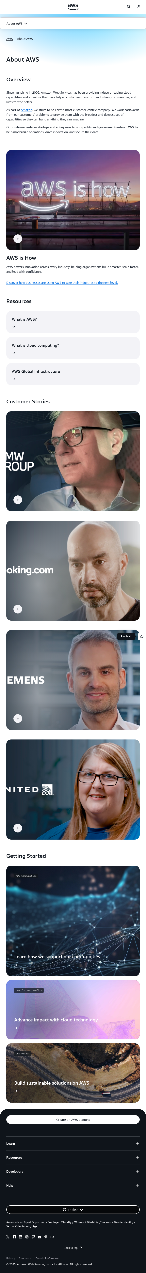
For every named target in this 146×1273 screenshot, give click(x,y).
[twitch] (33, 1237)
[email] (52, 1237)
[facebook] (14, 1237)
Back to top (73, 1248)
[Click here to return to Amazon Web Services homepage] (73, 7)
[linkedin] (20, 1237)
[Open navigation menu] (6, 7)
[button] (73, 23)
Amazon (26, 110)
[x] (7, 1237)
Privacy (10, 1258)
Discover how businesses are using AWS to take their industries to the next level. (62, 283)
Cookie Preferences (47, 1258)
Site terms (25, 1258)
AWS (9, 39)
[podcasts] (45, 1237)
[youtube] (39, 1237)
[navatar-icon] (139, 7)
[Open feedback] (141, 636)
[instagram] (26, 1237)
